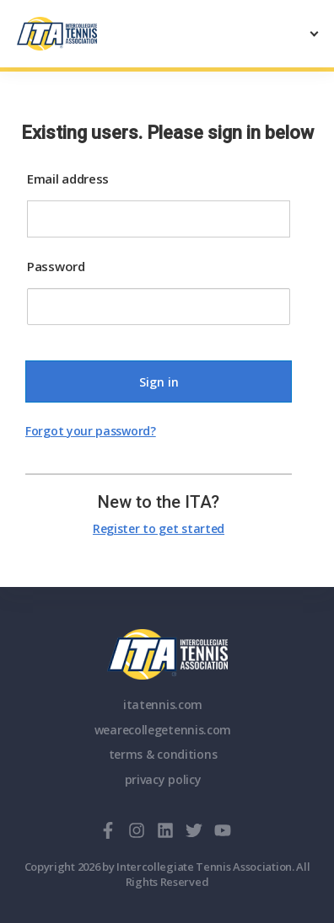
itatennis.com (162, 704)
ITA (167, 654)
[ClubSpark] (92, 34)
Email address (68, 178)
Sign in (159, 382)
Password (56, 266)
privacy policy (163, 779)
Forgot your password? (90, 431)
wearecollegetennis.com (162, 730)
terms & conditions (163, 754)
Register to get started (158, 528)
